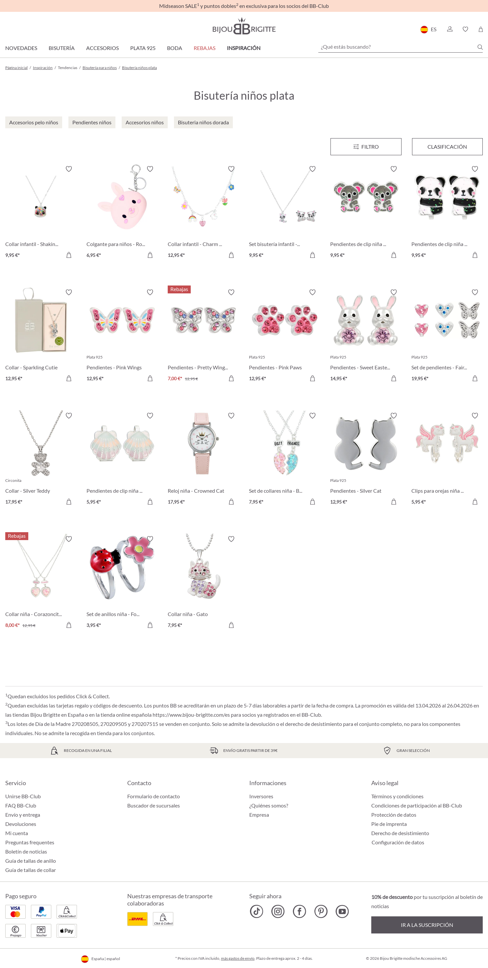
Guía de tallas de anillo (30, 860)
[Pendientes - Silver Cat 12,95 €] (366, 459)
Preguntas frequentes (29, 842)
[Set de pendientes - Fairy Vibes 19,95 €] (447, 336)
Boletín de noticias (26, 851)
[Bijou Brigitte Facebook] (299, 911)
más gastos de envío (238, 958)
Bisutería (62, 48)
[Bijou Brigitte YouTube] (342, 911)
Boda (174, 48)
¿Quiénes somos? (268, 805)
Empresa (259, 814)
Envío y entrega (22, 814)
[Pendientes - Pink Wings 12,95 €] (122, 336)
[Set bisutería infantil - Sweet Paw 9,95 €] (284, 213)
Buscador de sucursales (153, 805)
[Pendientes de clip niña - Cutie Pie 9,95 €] (366, 213)
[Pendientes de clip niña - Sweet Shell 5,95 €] (122, 459)
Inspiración (243, 48)
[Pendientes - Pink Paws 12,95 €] (284, 336)
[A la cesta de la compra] (69, 255)
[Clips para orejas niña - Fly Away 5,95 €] (447, 459)
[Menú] (365, 146)
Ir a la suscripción (427, 925)
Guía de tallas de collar (30, 870)
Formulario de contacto (153, 796)
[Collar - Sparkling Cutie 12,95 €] (41, 336)
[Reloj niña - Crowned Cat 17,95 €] (203, 459)
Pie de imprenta (389, 824)
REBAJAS (204, 48)
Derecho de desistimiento (400, 833)
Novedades (21, 48)
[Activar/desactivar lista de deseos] (69, 169)
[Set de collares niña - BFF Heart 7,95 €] (284, 459)
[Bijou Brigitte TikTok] (256, 911)
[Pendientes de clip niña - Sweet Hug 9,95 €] (447, 213)
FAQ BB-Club (20, 805)
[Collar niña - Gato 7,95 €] (203, 583)
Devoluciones (20, 824)
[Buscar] (480, 47)
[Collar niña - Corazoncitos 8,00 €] (41, 583)
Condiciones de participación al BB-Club (416, 805)
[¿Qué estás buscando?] (400, 47)
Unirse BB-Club (23, 796)
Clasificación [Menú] (447, 146)
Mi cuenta (16, 833)
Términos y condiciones (397, 796)
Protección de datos (393, 814)
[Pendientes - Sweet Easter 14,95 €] (366, 336)
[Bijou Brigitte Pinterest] (320, 911)
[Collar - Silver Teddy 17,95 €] (41, 459)
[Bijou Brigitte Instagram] (278, 911)
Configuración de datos (398, 842)
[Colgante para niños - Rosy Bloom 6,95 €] (122, 213)
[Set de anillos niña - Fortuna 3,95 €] (122, 583)
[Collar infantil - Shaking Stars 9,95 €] (41, 213)
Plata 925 (143, 48)
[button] (449, 29)
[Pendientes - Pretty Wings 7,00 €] (203, 336)
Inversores (261, 796)
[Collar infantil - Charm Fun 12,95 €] (203, 213)
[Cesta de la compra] (480, 29)
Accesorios (102, 48)
